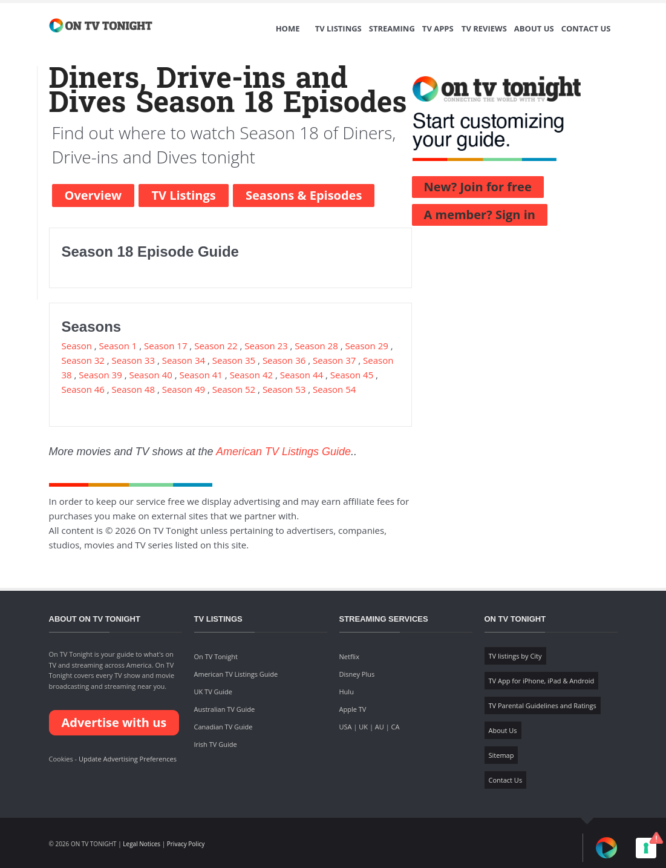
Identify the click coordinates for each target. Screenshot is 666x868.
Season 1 (118, 346)
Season (78, 346)
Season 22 (215, 346)
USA (345, 726)
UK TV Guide (213, 691)
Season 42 (251, 375)
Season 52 (233, 389)
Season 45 (351, 375)
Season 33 (133, 360)
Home (288, 28)
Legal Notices (141, 844)
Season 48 (133, 389)
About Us (534, 28)
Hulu (346, 691)
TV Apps (438, 28)
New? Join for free (478, 187)
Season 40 (150, 375)
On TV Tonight (216, 656)
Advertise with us (114, 722)
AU (379, 726)
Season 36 (284, 360)
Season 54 (334, 389)
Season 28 (316, 346)
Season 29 (366, 346)
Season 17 (165, 346)
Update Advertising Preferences (128, 758)
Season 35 (233, 360)
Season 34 (183, 360)
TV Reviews (484, 28)
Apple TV (353, 709)
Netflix (349, 656)
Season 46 (83, 389)
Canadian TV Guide (223, 726)
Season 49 (183, 389)
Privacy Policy (185, 844)
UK (363, 726)
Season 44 (301, 375)
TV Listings (338, 28)
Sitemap (501, 755)
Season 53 (284, 389)
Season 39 (100, 375)
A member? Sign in (479, 214)
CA (395, 726)
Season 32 (83, 360)
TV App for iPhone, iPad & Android (542, 680)
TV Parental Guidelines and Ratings (542, 705)
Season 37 (334, 360)
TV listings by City (515, 655)
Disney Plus (357, 674)
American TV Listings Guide (283, 452)
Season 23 (265, 346)
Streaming (392, 28)
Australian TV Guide (224, 709)
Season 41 (201, 375)
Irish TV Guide (215, 744)
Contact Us (586, 28)
